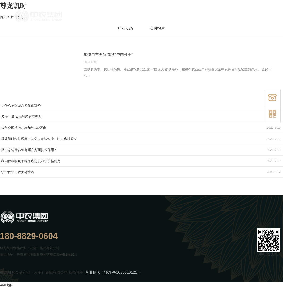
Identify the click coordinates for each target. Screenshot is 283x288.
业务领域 (213, 16)
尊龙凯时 (13, 5)
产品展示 (191, 16)
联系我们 (260, 16)
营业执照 (92, 272)
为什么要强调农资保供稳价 (21, 105)
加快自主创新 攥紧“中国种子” (108, 55)
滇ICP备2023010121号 (121, 272)
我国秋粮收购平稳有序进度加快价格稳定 (31, 161)
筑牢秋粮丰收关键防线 (17, 172)
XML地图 (6, 285)
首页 (141, 16)
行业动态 (124, 28)
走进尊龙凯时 (164, 16)
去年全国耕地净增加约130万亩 (23, 128)
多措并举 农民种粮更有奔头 (21, 117)
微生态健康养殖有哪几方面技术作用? (28, 150)
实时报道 (156, 28)
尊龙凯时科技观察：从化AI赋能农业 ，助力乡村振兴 (39, 139)
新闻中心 (235, 16)
